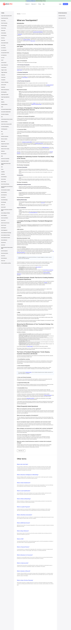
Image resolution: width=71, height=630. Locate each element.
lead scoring (33, 40)
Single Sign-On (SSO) (30, 398)
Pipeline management (48, 395)
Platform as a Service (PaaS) (36, 104)
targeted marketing (26, 39)
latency (34, 103)
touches (45, 282)
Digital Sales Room (45, 147)
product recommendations (38, 31)
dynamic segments (49, 84)
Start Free (65, 4)
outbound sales (30, 346)
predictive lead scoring (39, 143)
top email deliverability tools (33, 212)
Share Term (20, 450)
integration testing (28, 372)
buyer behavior (25, 77)
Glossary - (19, 13)
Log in (60, 4)
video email (43, 202)
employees (20, 34)
